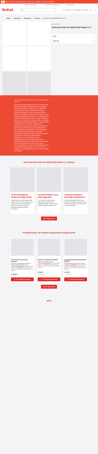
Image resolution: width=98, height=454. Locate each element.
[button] (67, 10)
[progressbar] (14, 84)
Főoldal (8, 18)
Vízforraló (37, 18)
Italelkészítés (27, 18)
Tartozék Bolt (17, 18)
